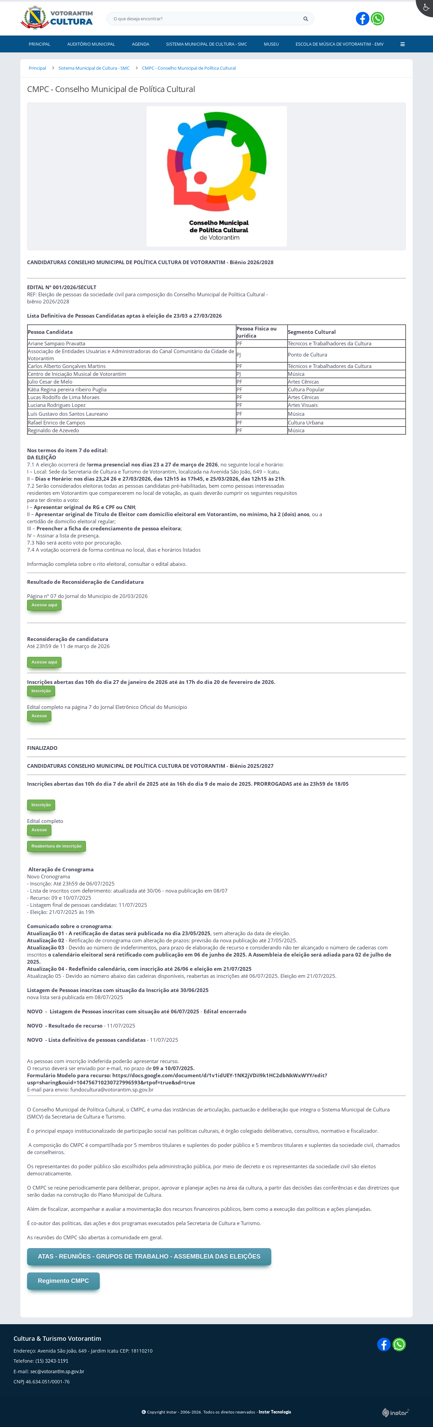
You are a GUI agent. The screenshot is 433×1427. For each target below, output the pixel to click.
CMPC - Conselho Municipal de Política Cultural (189, 68)
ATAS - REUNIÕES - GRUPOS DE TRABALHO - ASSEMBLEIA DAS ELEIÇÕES (149, 1256)
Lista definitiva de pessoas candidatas (96, 1039)
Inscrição (41, 690)
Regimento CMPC (63, 1281)
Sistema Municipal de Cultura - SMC (94, 68)
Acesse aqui (44, 604)
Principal (37, 68)
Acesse (39, 715)
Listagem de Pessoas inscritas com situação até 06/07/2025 (124, 1011)
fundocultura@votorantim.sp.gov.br (112, 1089)
